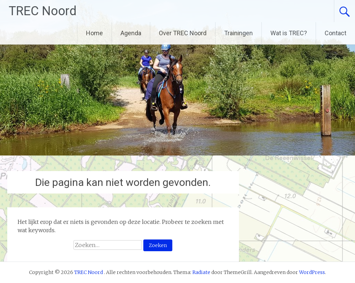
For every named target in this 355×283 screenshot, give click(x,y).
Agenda (131, 33)
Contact (335, 33)
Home (94, 33)
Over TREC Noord (183, 33)
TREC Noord (43, 11)
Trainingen (238, 33)
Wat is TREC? (288, 33)
